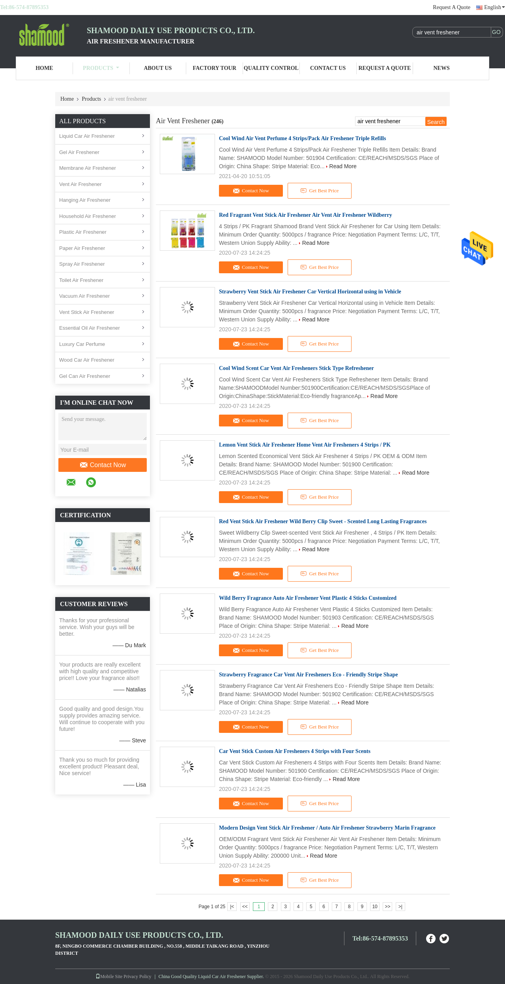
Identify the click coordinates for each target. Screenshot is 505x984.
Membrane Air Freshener (87, 168)
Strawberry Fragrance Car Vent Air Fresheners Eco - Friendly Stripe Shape (308, 675)
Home (44, 68)
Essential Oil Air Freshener (89, 328)
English (494, 7)
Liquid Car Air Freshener (87, 136)
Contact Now (102, 465)
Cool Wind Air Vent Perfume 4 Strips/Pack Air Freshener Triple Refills (302, 138)
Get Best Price (320, 191)
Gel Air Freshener (79, 152)
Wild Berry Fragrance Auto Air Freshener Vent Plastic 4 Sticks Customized (308, 598)
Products (101, 68)
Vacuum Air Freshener (84, 296)
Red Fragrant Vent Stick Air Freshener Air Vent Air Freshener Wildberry (305, 215)
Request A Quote (451, 7)
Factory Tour (214, 68)
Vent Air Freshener (80, 184)
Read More (343, 166)
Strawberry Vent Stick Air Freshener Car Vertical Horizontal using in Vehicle (310, 292)
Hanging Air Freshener (84, 200)
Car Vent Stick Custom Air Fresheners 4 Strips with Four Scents (294, 751)
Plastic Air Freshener (83, 232)
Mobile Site (108, 976)
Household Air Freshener (87, 216)
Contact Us (328, 68)
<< (245, 906)
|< (232, 906)
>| (400, 906)
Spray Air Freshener (82, 264)
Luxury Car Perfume (82, 344)
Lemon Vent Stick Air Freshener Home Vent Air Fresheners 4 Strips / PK (305, 445)
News (442, 68)
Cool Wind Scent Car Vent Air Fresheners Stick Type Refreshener (296, 368)
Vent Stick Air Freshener (86, 312)
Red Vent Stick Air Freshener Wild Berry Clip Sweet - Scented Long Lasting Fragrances (322, 521)
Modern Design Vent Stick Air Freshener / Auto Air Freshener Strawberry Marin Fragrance (327, 828)
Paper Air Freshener (82, 248)
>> (387, 906)
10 (374, 906)
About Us (158, 68)
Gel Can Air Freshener (84, 376)
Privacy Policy (137, 976)
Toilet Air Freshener (81, 280)
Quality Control (271, 68)
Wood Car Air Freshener (86, 360)
